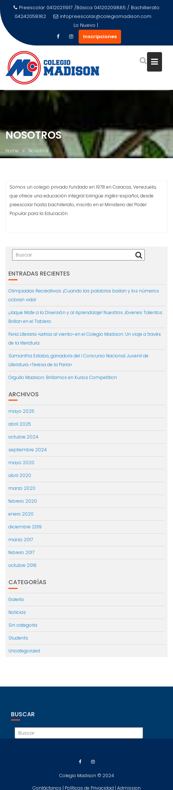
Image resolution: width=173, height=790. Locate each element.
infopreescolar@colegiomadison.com (102, 16)
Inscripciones (100, 36)
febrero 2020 (22, 501)
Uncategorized (24, 651)
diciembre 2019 (25, 527)
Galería (16, 599)
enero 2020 (21, 514)
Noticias (17, 612)
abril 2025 (19, 424)
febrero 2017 (21, 552)
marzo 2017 (20, 539)
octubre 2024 (23, 437)
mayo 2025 (21, 411)
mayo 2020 (21, 462)
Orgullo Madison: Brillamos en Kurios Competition (62, 377)
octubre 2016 (22, 565)
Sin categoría (22, 625)
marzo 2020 (21, 488)
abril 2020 (19, 475)
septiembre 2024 (27, 450)
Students (18, 638)
